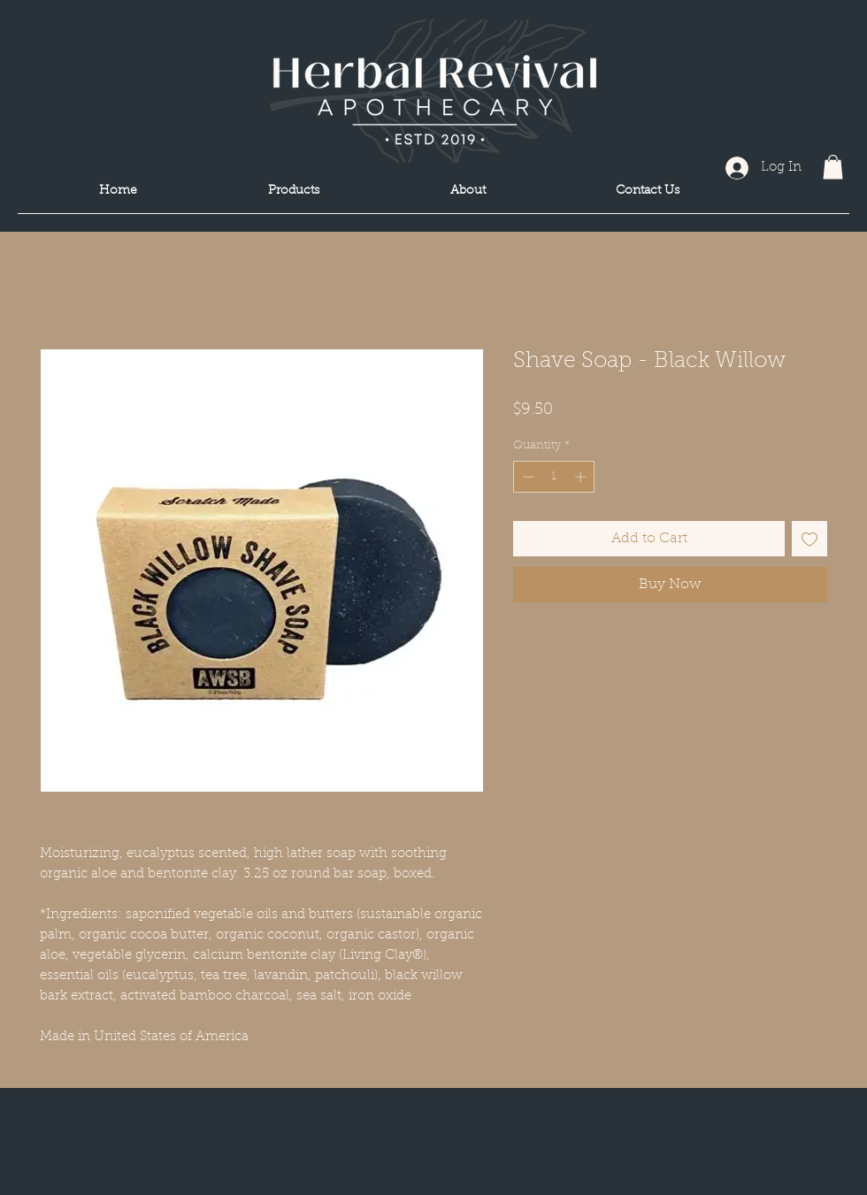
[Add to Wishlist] (809, 538)
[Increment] (582, 477)
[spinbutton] (554, 477)
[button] (833, 167)
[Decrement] (526, 477)
